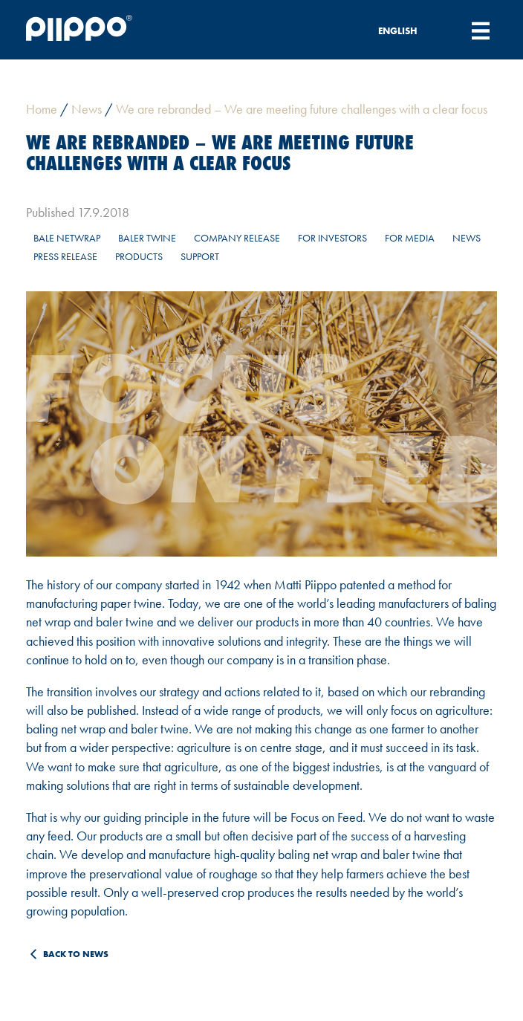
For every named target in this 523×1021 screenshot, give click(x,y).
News (86, 108)
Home (41, 108)
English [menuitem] (398, 31)
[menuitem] (405, 30)
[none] (405, 30)
